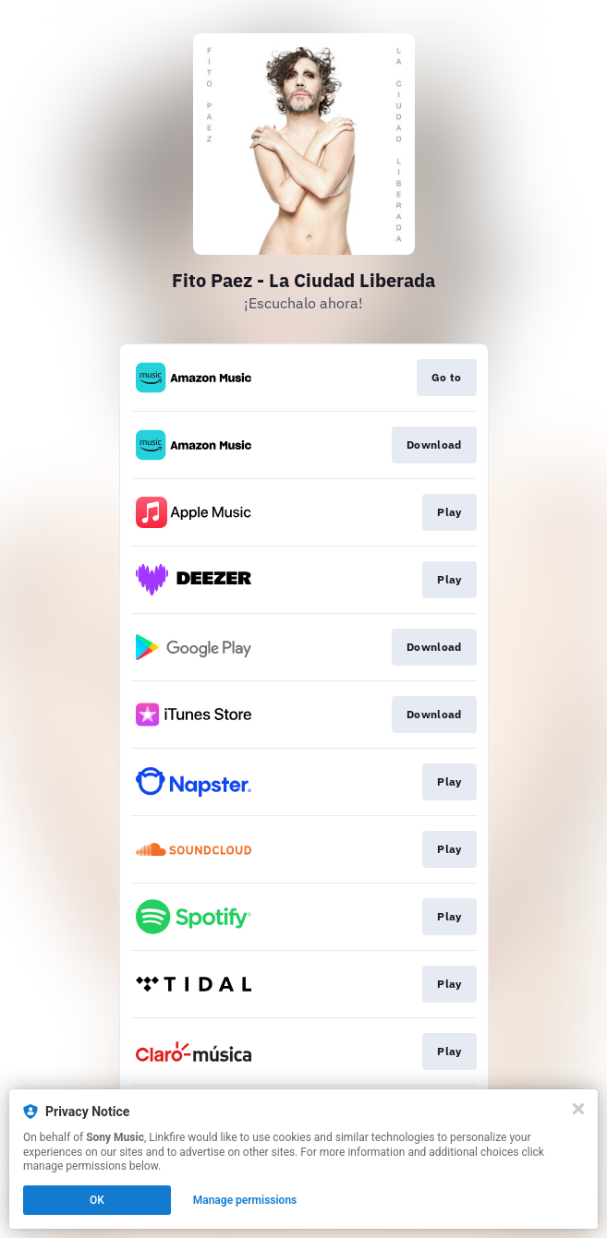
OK (97, 1200)
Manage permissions (245, 1200)
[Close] (578, 1109)
